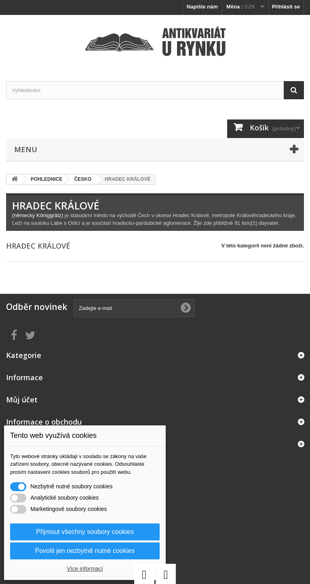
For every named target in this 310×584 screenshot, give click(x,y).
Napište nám (202, 7)
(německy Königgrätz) (37, 215)
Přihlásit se (286, 7)
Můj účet (22, 399)
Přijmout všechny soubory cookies (85, 531)
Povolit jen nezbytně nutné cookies (85, 550)
